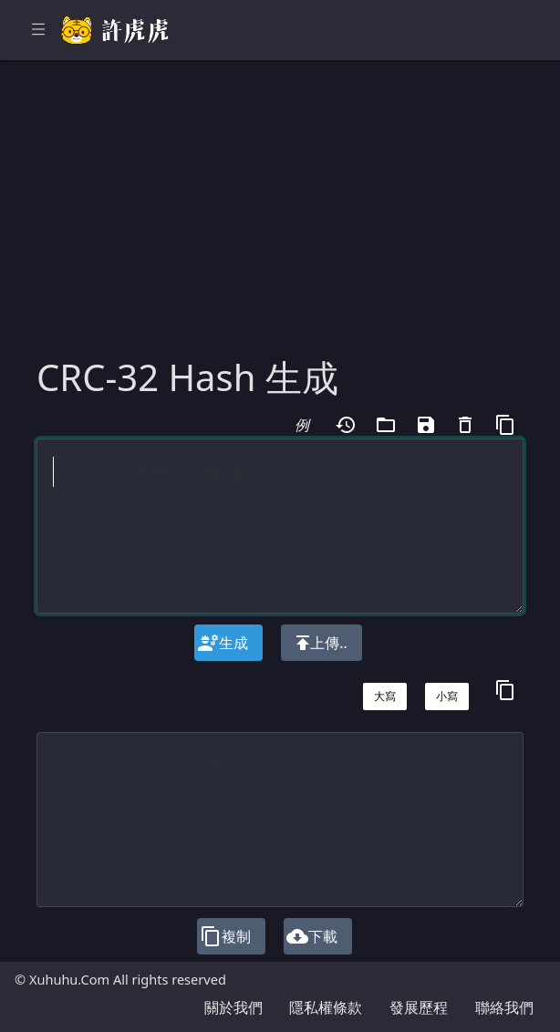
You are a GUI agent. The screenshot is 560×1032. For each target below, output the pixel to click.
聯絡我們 (504, 1007)
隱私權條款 (325, 1007)
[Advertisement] (280, 218)
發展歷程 (418, 1007)
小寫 (447, 696)
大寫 (385, 696)
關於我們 (233, 1007)
